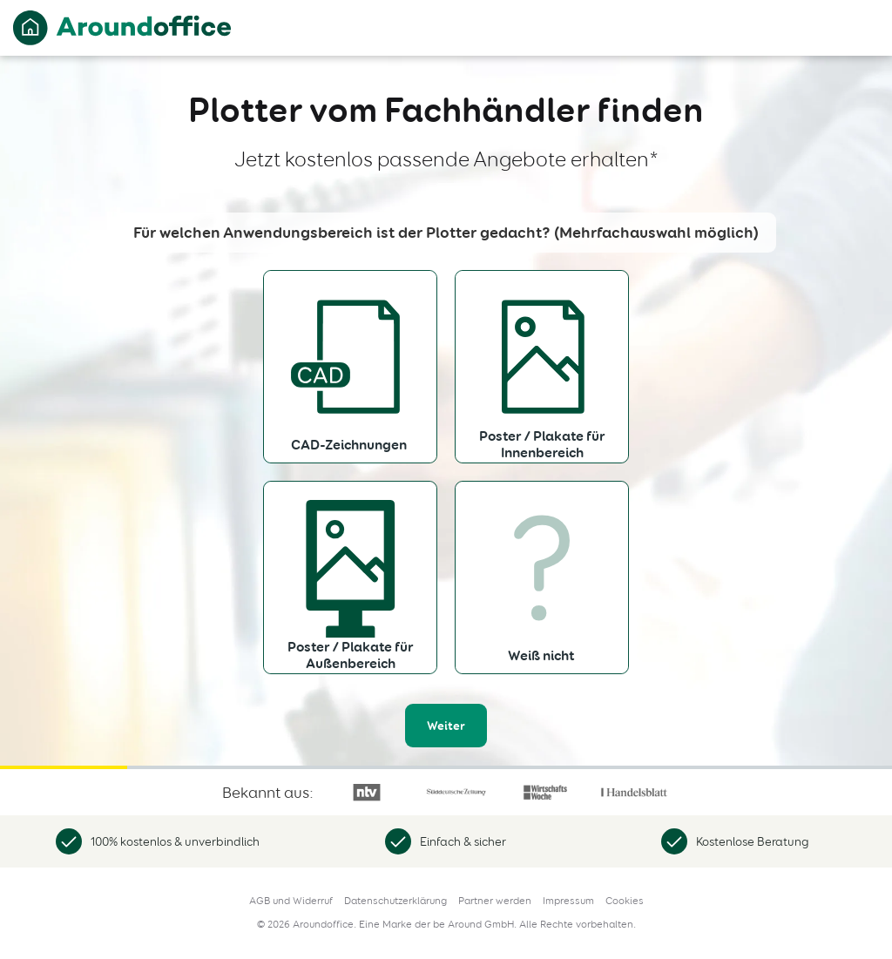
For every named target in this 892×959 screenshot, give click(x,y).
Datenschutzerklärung (395, 901)
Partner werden (494, 901)
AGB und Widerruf (291, 901)
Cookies (624, 901)
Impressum (568, 901)
